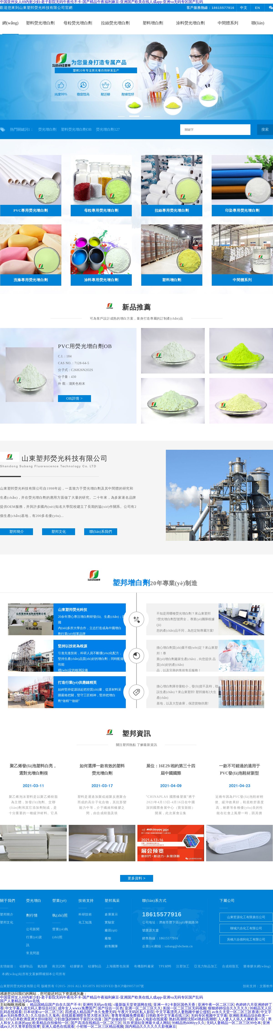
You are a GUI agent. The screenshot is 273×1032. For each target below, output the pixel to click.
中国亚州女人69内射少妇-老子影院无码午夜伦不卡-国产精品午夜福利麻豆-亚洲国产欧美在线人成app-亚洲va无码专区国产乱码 (101, 997)
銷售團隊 (111, 946)
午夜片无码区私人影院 (136, 1012)
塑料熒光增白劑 (40, 23)
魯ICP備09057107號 (129, 986)
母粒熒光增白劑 (77, 23)
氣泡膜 (43, 966)
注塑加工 (183, 966)
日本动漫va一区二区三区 (43, 1012)
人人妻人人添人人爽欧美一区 (242, 1019)
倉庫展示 (111, 914)
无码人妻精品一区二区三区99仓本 (233, 1023)
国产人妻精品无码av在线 (20, 1001)
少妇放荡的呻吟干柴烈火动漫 (78, 1019)
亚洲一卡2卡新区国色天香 (174, 1005)
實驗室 (110, 922)
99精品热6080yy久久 (188, 1023)
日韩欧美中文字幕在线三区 (167, 1015)
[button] (121, 116)
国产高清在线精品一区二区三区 (96, 1023)
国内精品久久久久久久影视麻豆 (150, 1026)
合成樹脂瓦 (230, 966)
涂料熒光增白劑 (190, 23)
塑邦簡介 (6, 914)
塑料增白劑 (153, 23)
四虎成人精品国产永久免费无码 (90, 1012)
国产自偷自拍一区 (118, 1019)
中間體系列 (228, 23)
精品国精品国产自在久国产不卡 (55, 1005)
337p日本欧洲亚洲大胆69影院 (29, 1019)
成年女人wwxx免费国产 (77, 1008)
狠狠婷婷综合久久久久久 (228, 1008)
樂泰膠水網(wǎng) (256, 966)
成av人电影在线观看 (151, 1019)
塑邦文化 (6, 922)
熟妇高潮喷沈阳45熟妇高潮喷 (192, 1019)
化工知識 (85, 922)
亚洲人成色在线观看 (58, 1026)
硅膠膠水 (76, 966)
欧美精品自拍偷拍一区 (50, 1023)
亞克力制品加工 (205, 966)
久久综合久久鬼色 (45, 1015)
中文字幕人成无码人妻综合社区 (30, 1008)
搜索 (265, 129)
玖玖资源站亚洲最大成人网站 (146, 1023)
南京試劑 (59, 966)
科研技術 (85, 914)
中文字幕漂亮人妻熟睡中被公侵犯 (183, 1012)
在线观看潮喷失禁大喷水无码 (85, 1015)
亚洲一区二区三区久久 (143, 1008)
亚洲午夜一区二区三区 (216, 1005)
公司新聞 (33, 929)
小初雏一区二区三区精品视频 (100, 1026)
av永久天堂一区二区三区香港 (235, 1012)
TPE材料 (165, 966)
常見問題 (33, 953)
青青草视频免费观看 (127, 1015)
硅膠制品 (26, 966)
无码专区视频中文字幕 (209, 1015)
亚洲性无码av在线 (97, 1005)
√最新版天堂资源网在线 (132, 1005)
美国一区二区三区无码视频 (184, 1008)
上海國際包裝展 (117, 966)
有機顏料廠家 (144, 966)
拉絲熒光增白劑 (115, 23)
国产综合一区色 (110, 1008)
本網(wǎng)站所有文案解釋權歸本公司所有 (34, 974)
